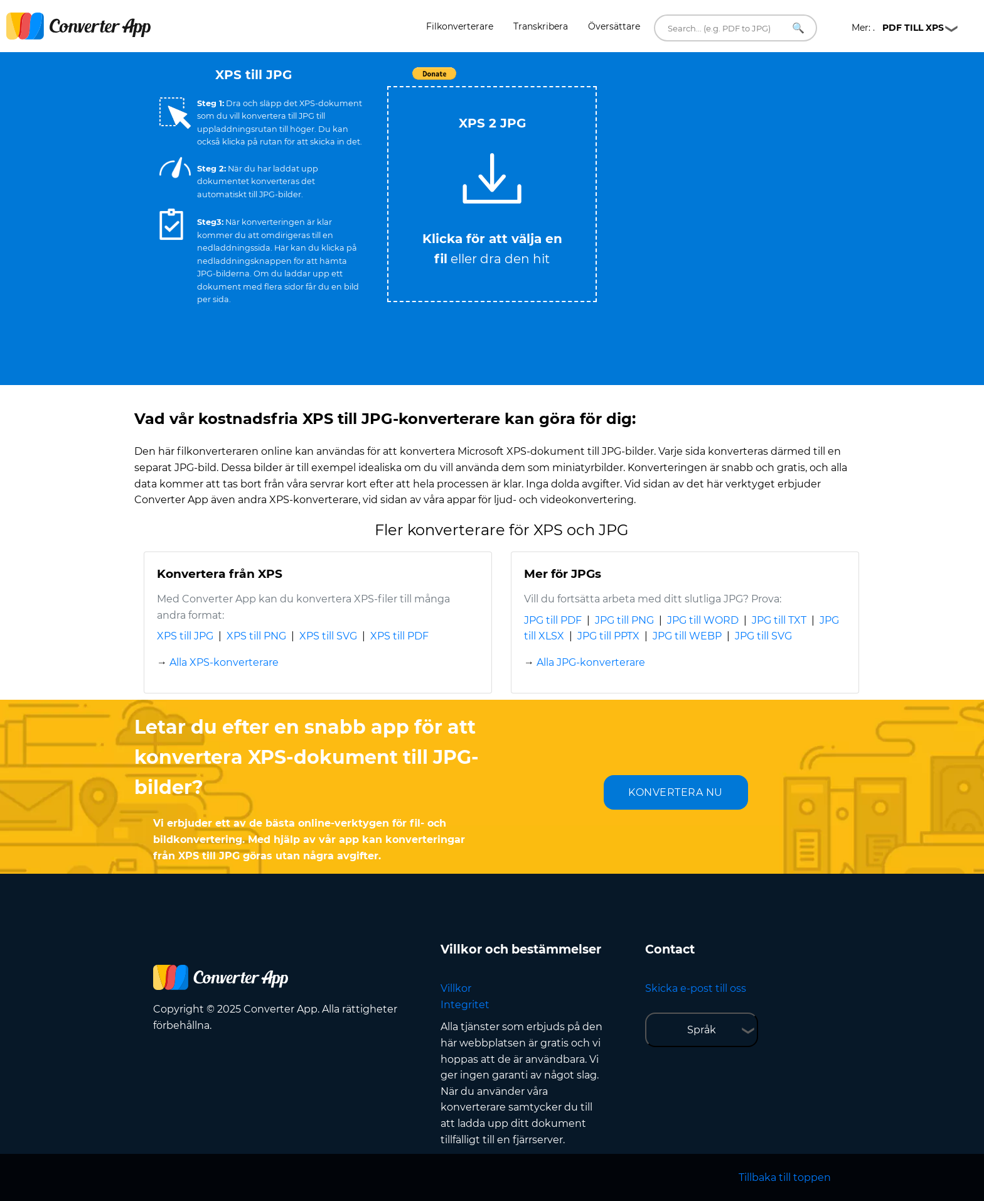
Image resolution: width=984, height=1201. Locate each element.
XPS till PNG (256, 636)
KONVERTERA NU (675, 792)
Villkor (456, 988)
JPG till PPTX (608, 636)
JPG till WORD (703, 620)
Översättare (614, 26)
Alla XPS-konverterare (224, 662)
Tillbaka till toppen (785, 1177)
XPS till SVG (328, 636)
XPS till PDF (399, 636)
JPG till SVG (763, 636)
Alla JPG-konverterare (591, 662)
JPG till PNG (624, 620)
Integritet (465, 1005)
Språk (701, 1030)
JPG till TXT (779, 620)
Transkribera (540, 26)
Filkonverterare (459, 26)
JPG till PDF (553, 620)
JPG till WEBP (687, 636)
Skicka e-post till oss (695, 988)
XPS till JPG (185, 636)
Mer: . (898, 27)
